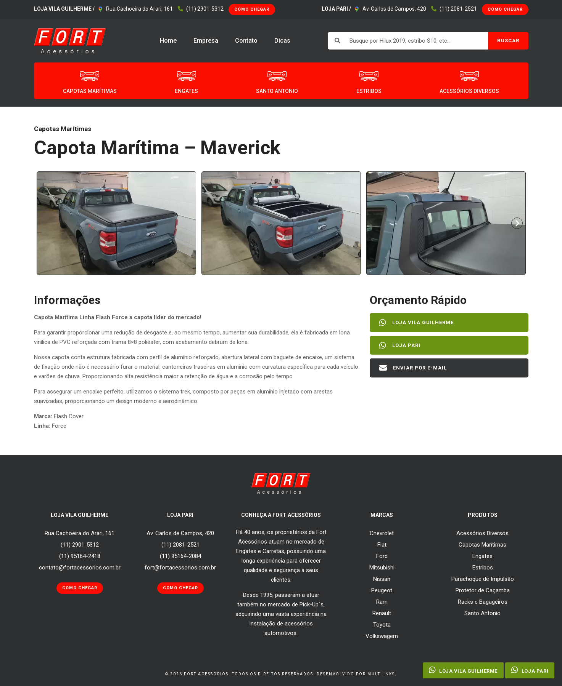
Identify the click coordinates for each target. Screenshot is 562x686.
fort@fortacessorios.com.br (180, 567)
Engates (482, 556)
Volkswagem (382, 636)
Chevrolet (382, 533)
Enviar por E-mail (415, 368)
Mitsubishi (382, 567)
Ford (382, 556)
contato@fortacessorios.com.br (80, 567)
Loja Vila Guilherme (418, 322)
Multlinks (381, 674)
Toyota (382, 624)
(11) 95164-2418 (79, 556)
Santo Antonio (482, 613)
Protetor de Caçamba (483, 590)
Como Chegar (251, 9)
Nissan (381, 579)
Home (168, 40)
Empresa (205, 40)
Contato (246, 40)
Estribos (482, 567)
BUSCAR (508, 40)
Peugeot (381, 590)
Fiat (381, 544)
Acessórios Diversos (482, 533)
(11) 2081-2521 (458, 9)
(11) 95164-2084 (180, 556)
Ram (382, 601)
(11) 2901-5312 (205, 9)
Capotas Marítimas (482, 544)
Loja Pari (401, 345)
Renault (381, 613)
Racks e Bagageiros (482, 601)
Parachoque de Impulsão (482, 579)
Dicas (282, 40)
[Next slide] (517, 223)
